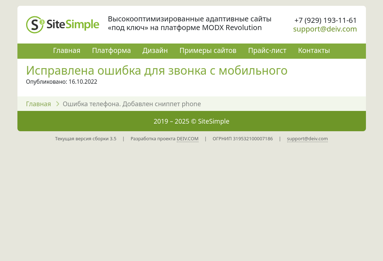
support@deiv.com (325, 29)
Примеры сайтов (207, 50)
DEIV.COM (188, 138)
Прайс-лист (267, 50)
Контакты (314, 50)
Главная (66, 50)
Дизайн (155, 50)
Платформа (111, 50)
